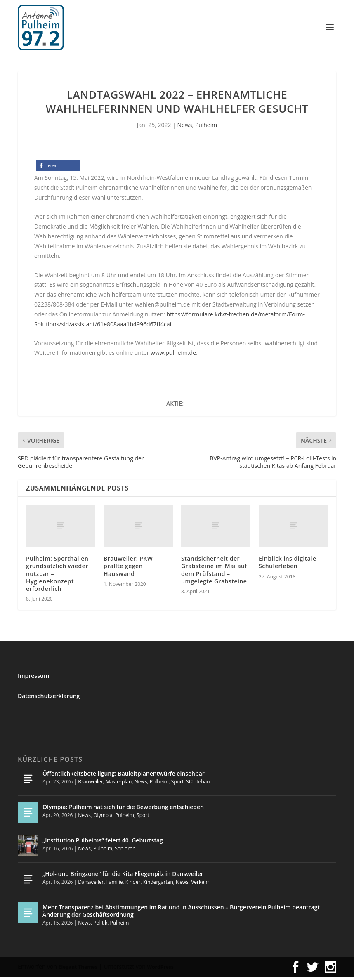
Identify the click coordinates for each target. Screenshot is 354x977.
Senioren (125, 848)
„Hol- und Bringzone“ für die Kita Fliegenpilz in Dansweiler (122, 874)
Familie (114, 881)
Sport (177, 781)
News (184, 125)
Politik (100, 922)
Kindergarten (158, 881)
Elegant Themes (78, 966)
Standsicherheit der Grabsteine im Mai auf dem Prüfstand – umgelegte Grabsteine (214, 570)
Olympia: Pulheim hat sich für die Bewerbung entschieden (123, 807)
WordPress (160, 966)
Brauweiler (90, 781)
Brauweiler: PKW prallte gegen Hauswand (128, 566)
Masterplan (119, 781)
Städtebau (198, 781)
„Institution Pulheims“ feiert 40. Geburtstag (102, 840)
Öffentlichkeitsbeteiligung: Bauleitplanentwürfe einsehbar (123, 773)
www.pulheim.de (173, 352)
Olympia (103, 815)
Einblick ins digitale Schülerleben (287, 562)
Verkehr (200, 881)
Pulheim (206, 125)
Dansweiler (91, 881)
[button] (58, 165)
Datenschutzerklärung (49, 696)
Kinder (133, 881)
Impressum (33, 676)
